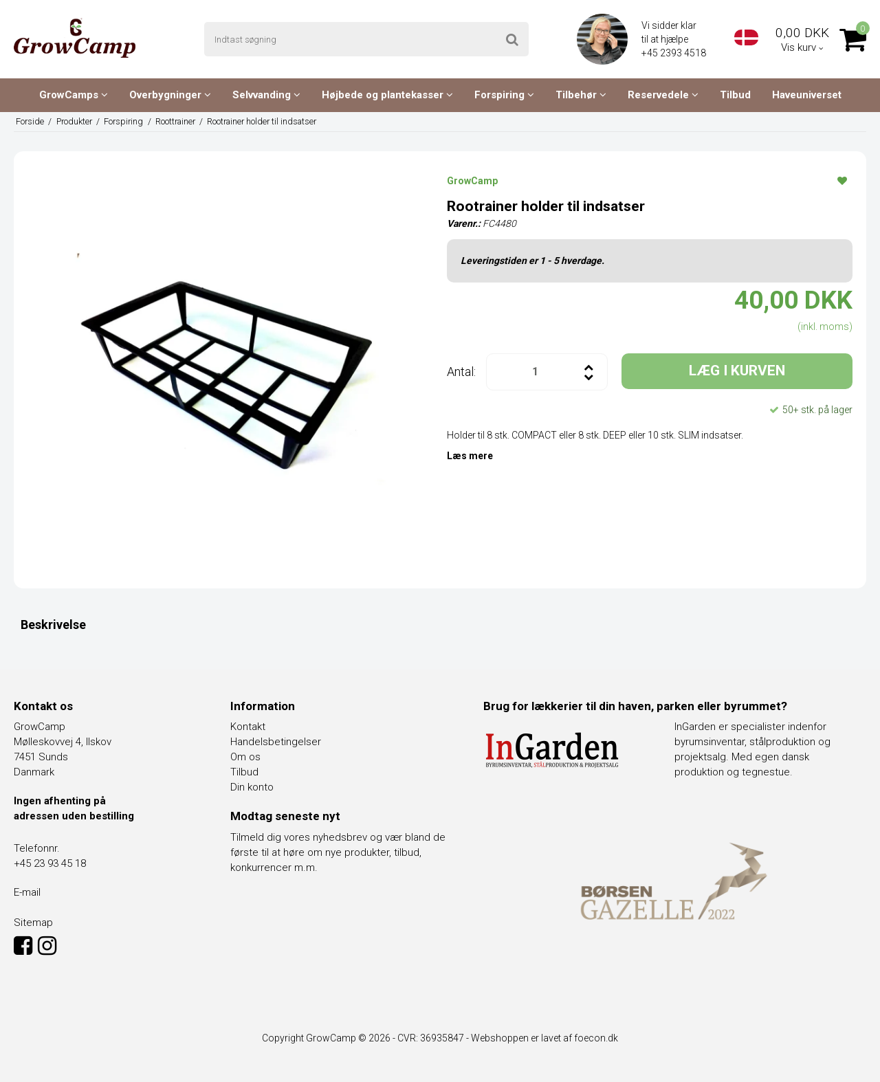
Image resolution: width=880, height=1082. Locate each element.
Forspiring (504, 95)
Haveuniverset (807, 95)
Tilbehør (581, 95)
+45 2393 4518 (674, 52)
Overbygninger (170, 95)
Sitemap (33, 922)
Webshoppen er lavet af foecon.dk (544, 1038)
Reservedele (663, 95)
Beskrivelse (53, 624)
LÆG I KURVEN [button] (737, 370)
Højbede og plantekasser (387, 95)
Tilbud (735, 95)
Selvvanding (266, 95)
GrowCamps (73, 95)
